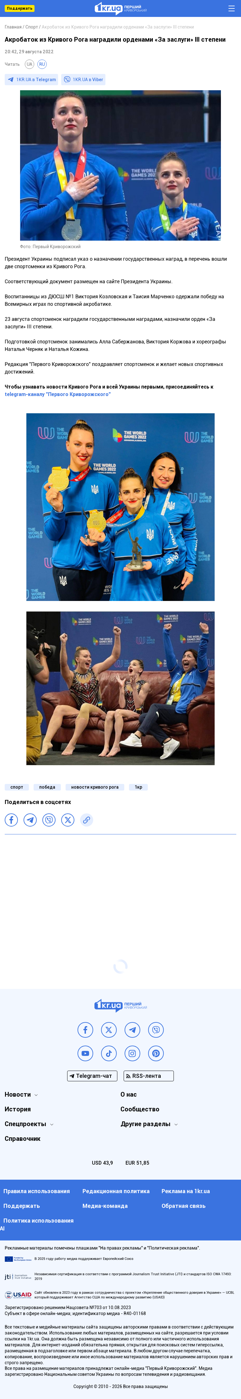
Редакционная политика (116, 1191)
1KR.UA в (36, 79)
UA (29, 64)
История (18, 1109)
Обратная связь (184, 1206)
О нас (128, 1094)
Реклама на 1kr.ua (186, 1191)
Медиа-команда (105, 1206)
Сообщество (139, 1109)
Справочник (22, 1138)
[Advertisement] (120, 884)
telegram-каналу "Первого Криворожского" (58, 394)
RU (42, 64)
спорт (16, 787)
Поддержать (19, 8)
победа (47, 787)
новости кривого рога (95, 787)
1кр (138, 787)
